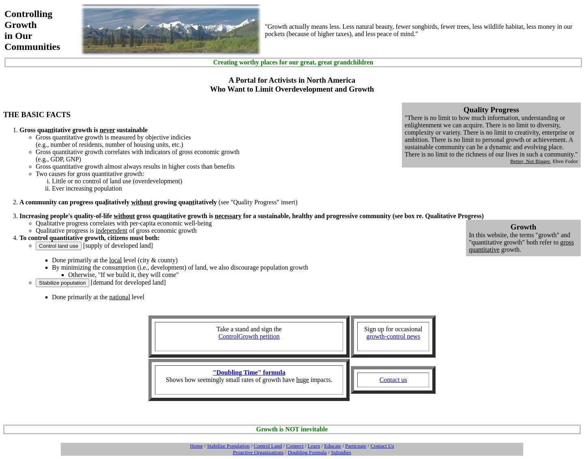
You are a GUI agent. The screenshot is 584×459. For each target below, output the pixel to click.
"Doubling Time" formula (249, 372)
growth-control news (393, 336)
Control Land (268, 446)
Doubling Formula (307, 452)
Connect (294, 446)
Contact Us (382, 446)
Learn (314, 446)
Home (196, 446)
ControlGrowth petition (249, 336)
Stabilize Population (228, 446)
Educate (332, 446)
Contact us (393, 379)
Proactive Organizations (258, 452)
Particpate (355, 446)
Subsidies (341, 452)
